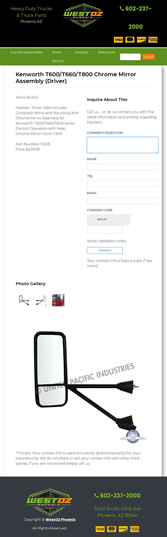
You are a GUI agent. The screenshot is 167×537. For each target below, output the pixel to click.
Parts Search (58, 56)
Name (92, 159)
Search (149, 57)
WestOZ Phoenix (60, 519)
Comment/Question (105, 133)
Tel (90, 176)
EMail (92, 193)
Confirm (105, 250)
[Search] (130, 57)
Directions (106, 52)
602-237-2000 (117, 496)
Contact (81, 52)
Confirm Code (99, 210)
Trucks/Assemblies (26, 52)
